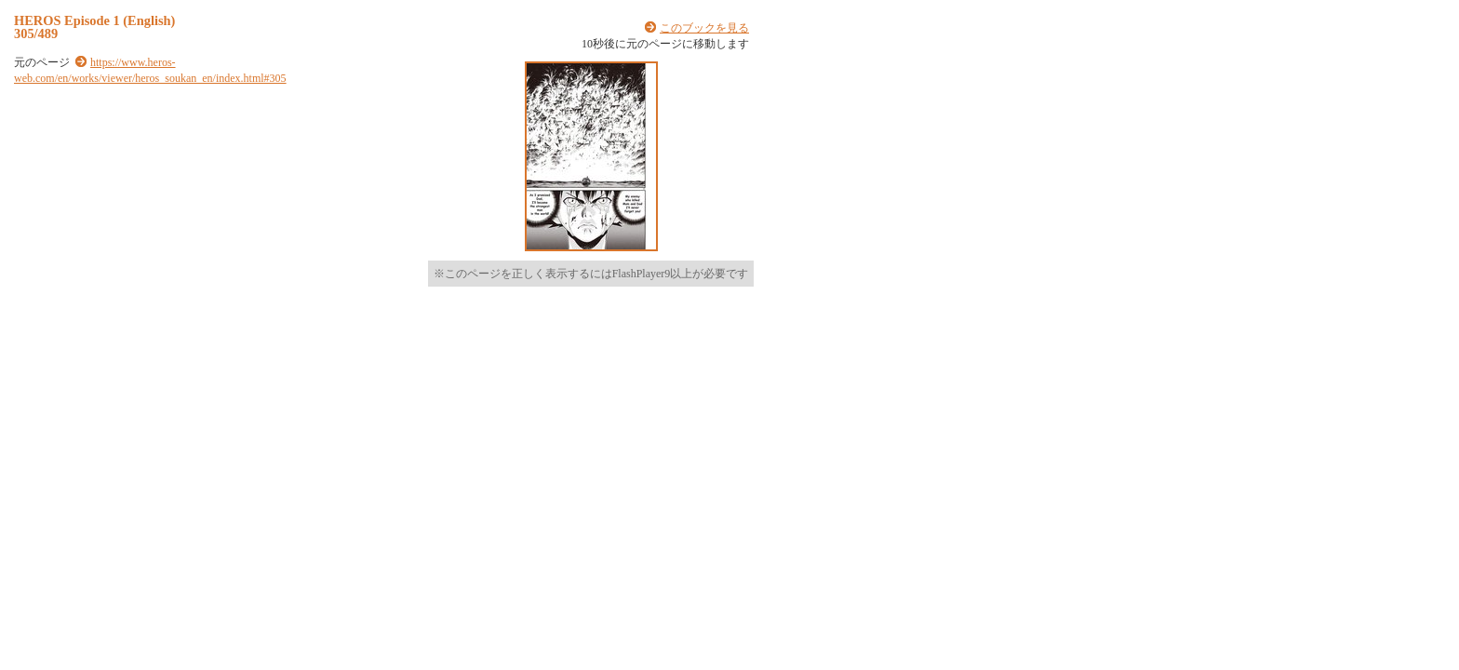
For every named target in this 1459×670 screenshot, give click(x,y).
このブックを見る (704, 27)
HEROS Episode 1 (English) (94, 20)
